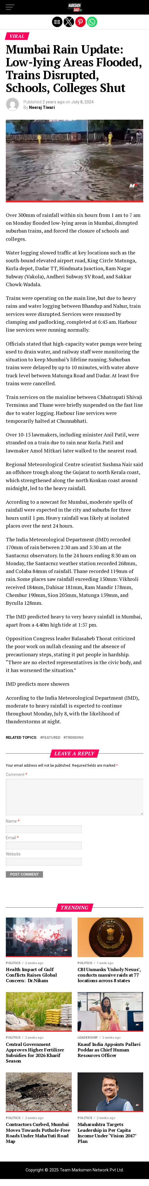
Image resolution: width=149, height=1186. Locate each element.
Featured (51, 738)
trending (75, 738)
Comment (16, 775)
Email (12, 845)
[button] (10, 7)
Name (13, 828)
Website (13, 861)
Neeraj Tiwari (42, 107)
